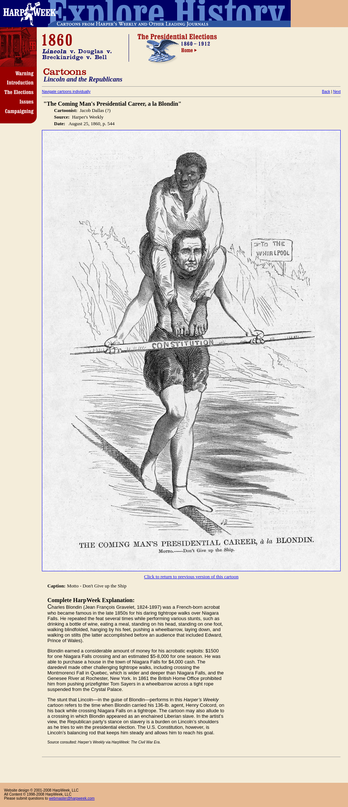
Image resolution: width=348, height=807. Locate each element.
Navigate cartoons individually (66, 92)
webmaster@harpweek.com (71, 798)
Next (337, 92)
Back (326, 92)
